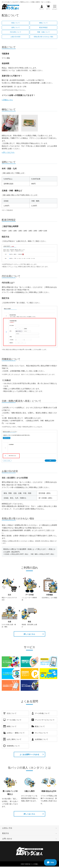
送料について (15, 27)
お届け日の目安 (15, 37)
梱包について (43, 23)
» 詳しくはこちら (8, 152)
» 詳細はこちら (7, 100)
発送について (15, 23)
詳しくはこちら (29, 634)
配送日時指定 (43, 27)
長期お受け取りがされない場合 (43, 37)
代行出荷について (15, 32)
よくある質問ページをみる (29, 755)
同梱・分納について (43, 32)
